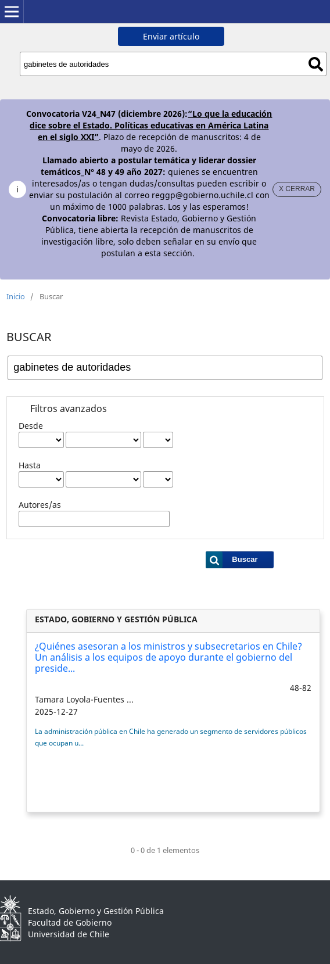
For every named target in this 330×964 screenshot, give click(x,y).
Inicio (15, 296)
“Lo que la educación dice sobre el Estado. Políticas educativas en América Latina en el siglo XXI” (151, 125)
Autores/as (40, 504)
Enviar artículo (171, 36)
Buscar (316, 64)
